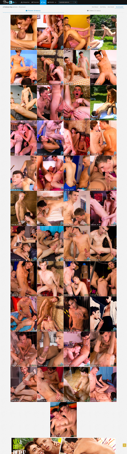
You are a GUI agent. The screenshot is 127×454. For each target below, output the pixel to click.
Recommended (119, 7)
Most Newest (95, 7)
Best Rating (103, 7)
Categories (25, 2)
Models (51, 2)
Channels (35, 2)
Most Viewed (111, 7)
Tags (43, 2)
